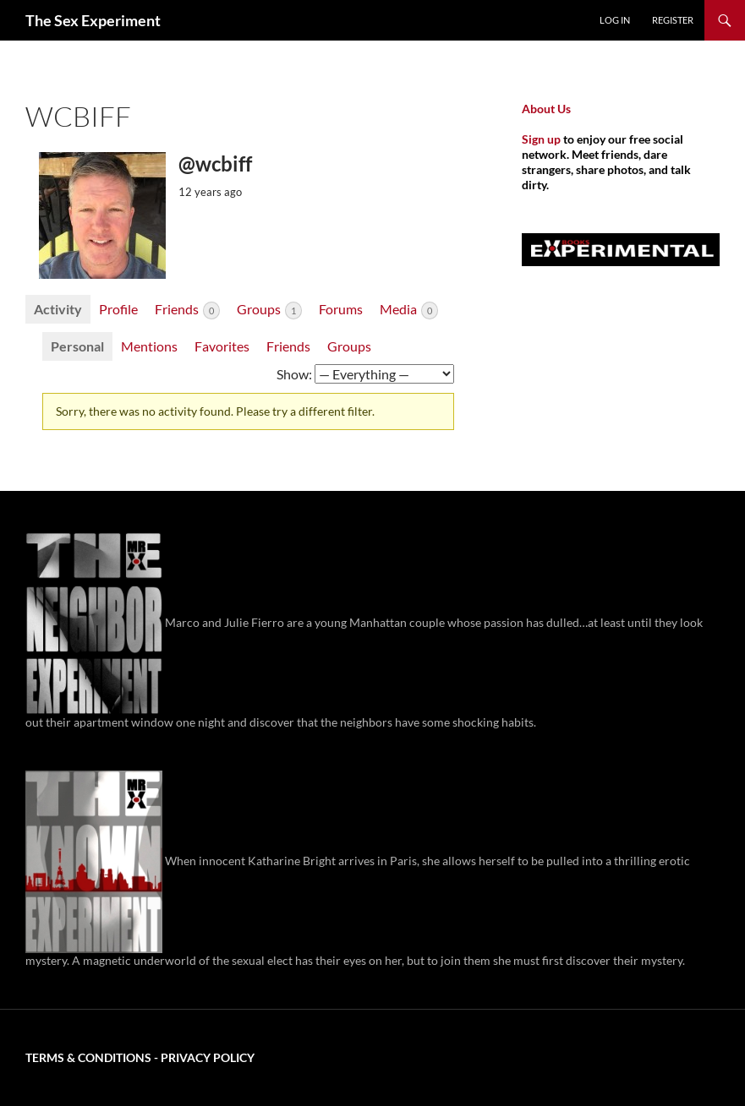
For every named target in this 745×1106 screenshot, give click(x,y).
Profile (118, 309)
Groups (269, 310)
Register (672, 19)
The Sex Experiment (93, 20)
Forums (341, 309)
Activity (58, 309)
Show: (294, 374)
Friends (187, 310)
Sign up (541, 139)
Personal (77, 346)
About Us (546, 108)
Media (409, 310)
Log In (615, 19)
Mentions (149, 346)
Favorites (221, 346)
